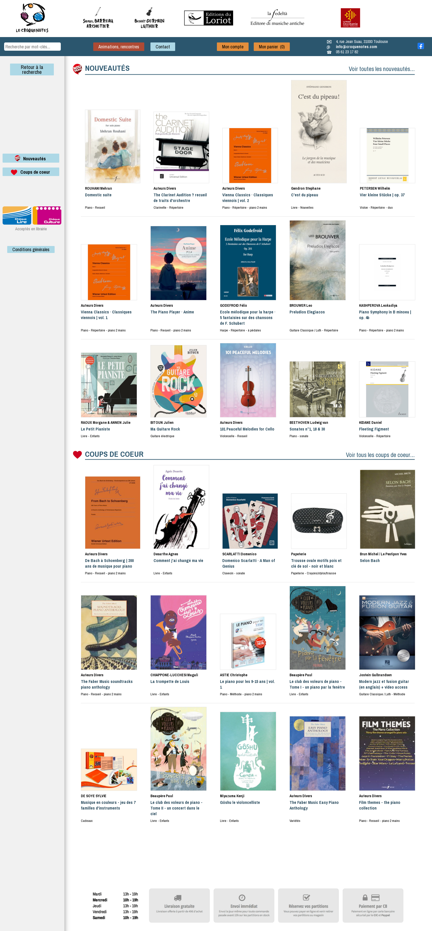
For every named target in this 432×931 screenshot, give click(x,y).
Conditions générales (30, 249)
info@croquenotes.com (356, 46)
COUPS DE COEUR (114, 454)
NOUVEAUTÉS (107, 68)
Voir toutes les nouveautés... (382, 69)
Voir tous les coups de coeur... (380, 455)
